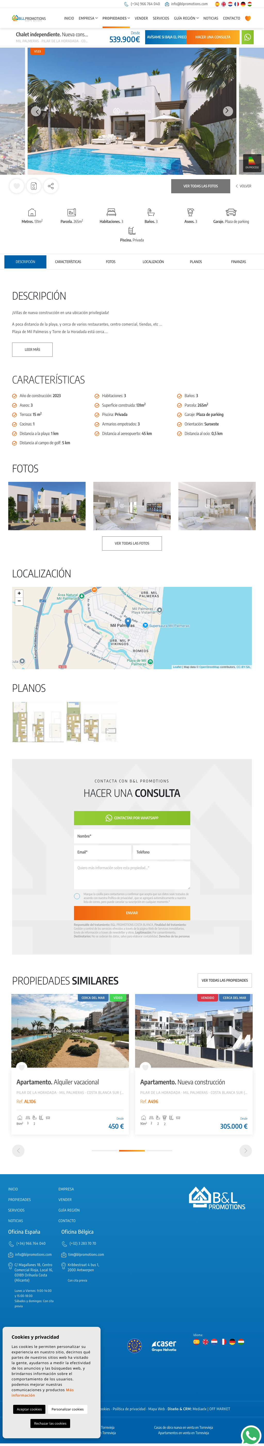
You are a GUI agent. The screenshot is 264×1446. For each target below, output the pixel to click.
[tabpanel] (70, 1064)
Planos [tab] (196, 262)
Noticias (210, 18)
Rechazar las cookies (50, 1423)
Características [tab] (68, 262)
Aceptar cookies (29, 1409)
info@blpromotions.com (186, 4)
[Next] (246, 1153)
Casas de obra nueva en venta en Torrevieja (183, 1430)
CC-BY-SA (243, 667)
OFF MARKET (219, 1411)
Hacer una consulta (213, 37)
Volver (243, 186)
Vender (141, 18)
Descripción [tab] (25, 262)
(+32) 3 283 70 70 (83, 1246)
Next (228, 111)
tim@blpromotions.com (86, 1257)
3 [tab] (159, 1153)
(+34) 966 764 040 (142, 4)
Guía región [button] (184, 18)
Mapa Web (156, 1411)
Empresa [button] (86, 18)
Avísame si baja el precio (168, 37)
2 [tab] (132, 1153)
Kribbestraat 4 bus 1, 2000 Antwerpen (83, 1270)
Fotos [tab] (110, 262)
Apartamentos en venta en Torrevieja (183, 1435)
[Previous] (18, 1153)
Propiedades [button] (115, 18)
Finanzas (238, 262)
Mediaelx (200, 1411)
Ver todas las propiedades (225, 980)
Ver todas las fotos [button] (132, 543)
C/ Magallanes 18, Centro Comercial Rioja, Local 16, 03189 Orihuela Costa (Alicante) (34, 1275)
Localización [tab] (153, 262)
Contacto (231, 18)
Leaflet (177, 667)
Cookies (104, 1411)
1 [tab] (105, 1153)
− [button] (19, 601)
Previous (35, 111)
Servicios (161, 18)
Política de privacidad (120, 898)
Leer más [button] (32, 349)
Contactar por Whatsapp (132, 818)
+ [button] (19, 594)
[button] (51, 186)
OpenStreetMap (209, 667)
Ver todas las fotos (201, 186)
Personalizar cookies (68, 1409)
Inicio (69, 18)
